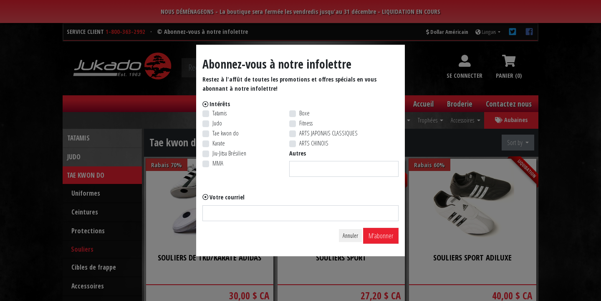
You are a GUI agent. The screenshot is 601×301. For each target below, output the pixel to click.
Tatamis (219, 113)
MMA (217, 163)
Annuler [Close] (350, 236)
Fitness (306, 123)
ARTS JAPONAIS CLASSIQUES (328, 133)
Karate (218, 143)
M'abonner (381, 235)
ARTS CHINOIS (313, 143)
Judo (217, 123)
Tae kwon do (225, 133)
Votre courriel (227, 197)
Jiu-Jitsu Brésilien (229, 153)
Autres (297, 153)
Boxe (304, 113)
